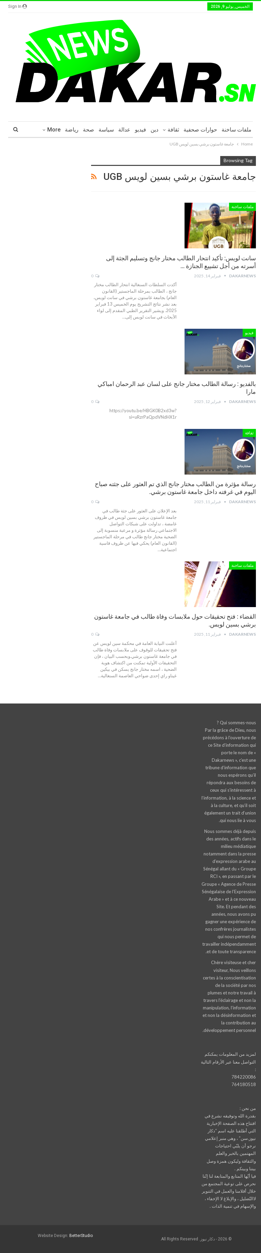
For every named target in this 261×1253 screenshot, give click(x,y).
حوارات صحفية (200, 129)
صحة (88, 129)
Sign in (17, 6)
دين (154, 129)
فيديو (140, 129)
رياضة (72, 129)
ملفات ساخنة (236, 129)
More (53, 129)
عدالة (124, 129)
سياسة (106, 129)
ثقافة (173, 129)
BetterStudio (81, 1235)
